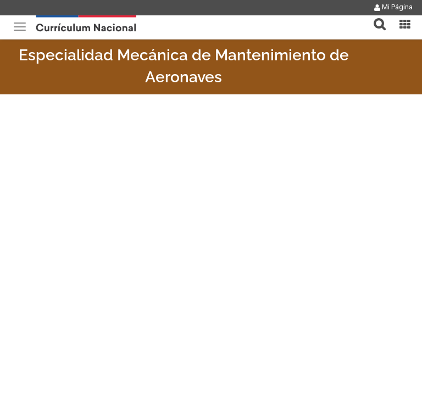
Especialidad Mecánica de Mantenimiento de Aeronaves (184, 66)
